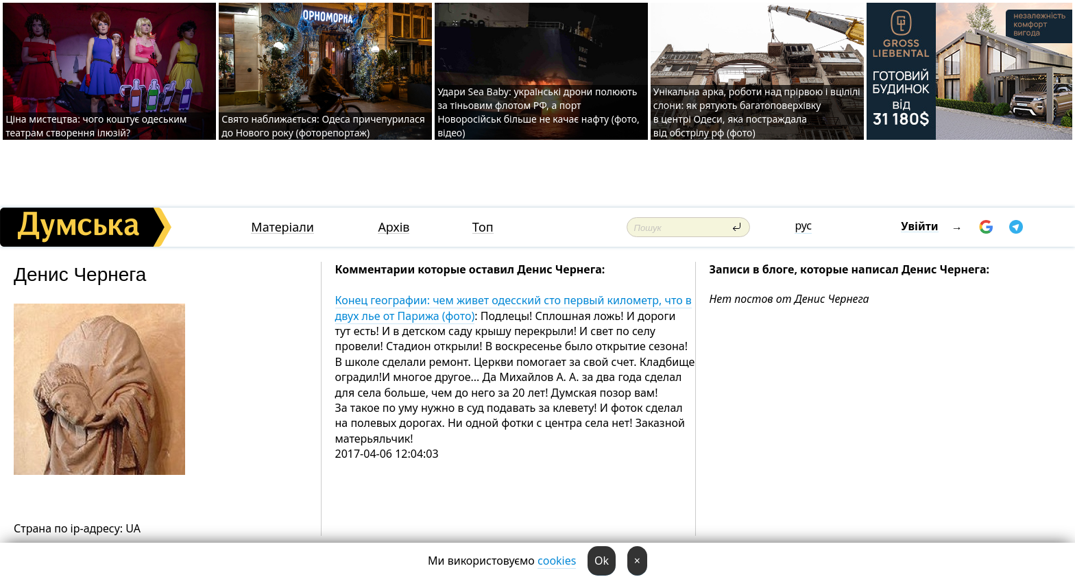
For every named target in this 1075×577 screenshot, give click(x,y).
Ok (601, 560)
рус (803, 225)
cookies (557, 560)
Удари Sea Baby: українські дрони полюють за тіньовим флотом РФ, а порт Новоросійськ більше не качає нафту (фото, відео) (538, 112)
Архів (393, 227)
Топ (483, 227)
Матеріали (282, 227)
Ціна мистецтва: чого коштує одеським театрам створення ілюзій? (95, 125)
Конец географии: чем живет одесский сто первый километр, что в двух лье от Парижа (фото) (513, 308)
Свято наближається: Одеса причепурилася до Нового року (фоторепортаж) (323, 125)
